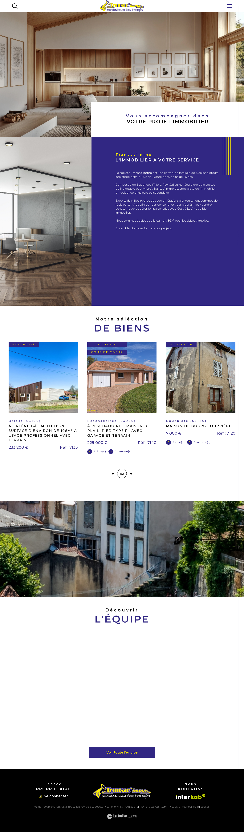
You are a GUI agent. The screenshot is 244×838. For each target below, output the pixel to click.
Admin (164, 812)
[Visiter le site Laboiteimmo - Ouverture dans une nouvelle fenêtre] (122, 826)
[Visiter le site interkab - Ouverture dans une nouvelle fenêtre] (190, 802)
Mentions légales (149, 812)
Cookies (205, 813)
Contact (238, 239)
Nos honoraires (114, 812)
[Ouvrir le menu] (229, 6)
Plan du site (131, 812)
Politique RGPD (190, 812)
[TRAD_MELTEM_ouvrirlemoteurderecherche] (15, 6)
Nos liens (175, 812)
